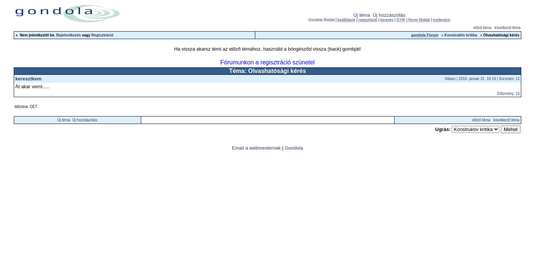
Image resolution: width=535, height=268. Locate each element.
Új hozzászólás (389, 15)
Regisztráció (102, 35)
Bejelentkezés (68, 35)
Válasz (449, 79)
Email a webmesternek (256, 148)
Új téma (361, 15)
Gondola (294, 148)
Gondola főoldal (321, 20)
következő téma (508, 28)
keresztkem (28, 79)
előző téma (482, 28)
